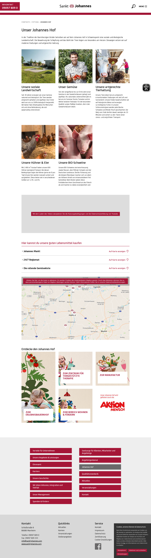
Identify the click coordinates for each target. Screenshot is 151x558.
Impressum (99, 530)
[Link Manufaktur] (113, 369)
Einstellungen (122, 554)
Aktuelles (62, 527)
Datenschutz (100, 533)
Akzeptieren (122, 550)
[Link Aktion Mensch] (113, 406)
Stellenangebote (65, 537)
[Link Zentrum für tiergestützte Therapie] (75, 369)
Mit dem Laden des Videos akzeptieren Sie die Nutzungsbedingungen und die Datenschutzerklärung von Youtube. (75, 214)
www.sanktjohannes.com (31, 544)
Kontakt (98, 527)
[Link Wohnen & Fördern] (75, 406)
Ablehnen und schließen (137, 550)
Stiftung (35, 22)
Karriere (61, 530)
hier (124, 543)
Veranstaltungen (65, 533)
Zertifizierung (100, 537)
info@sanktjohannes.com (31, 541)
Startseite (25, 22)
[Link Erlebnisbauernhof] (38, 387)
